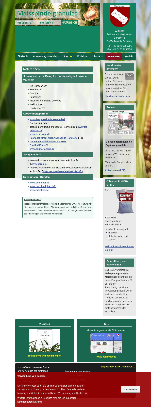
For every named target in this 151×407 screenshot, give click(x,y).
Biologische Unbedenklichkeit (44, 362)
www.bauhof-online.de (42, 155)
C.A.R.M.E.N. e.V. (39, 152)
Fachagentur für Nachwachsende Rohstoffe (53, 144)
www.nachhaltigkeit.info (43, 193)
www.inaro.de (38, 170)
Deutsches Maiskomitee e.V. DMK (48, 148)
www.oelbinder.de (39, 189)
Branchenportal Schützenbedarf (47, 126)
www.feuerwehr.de (40, 141)
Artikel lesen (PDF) (115, 177)
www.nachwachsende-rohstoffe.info (62, 178)
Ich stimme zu (130, 389)
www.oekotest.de (39, 196)
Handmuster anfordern (117, 103)
